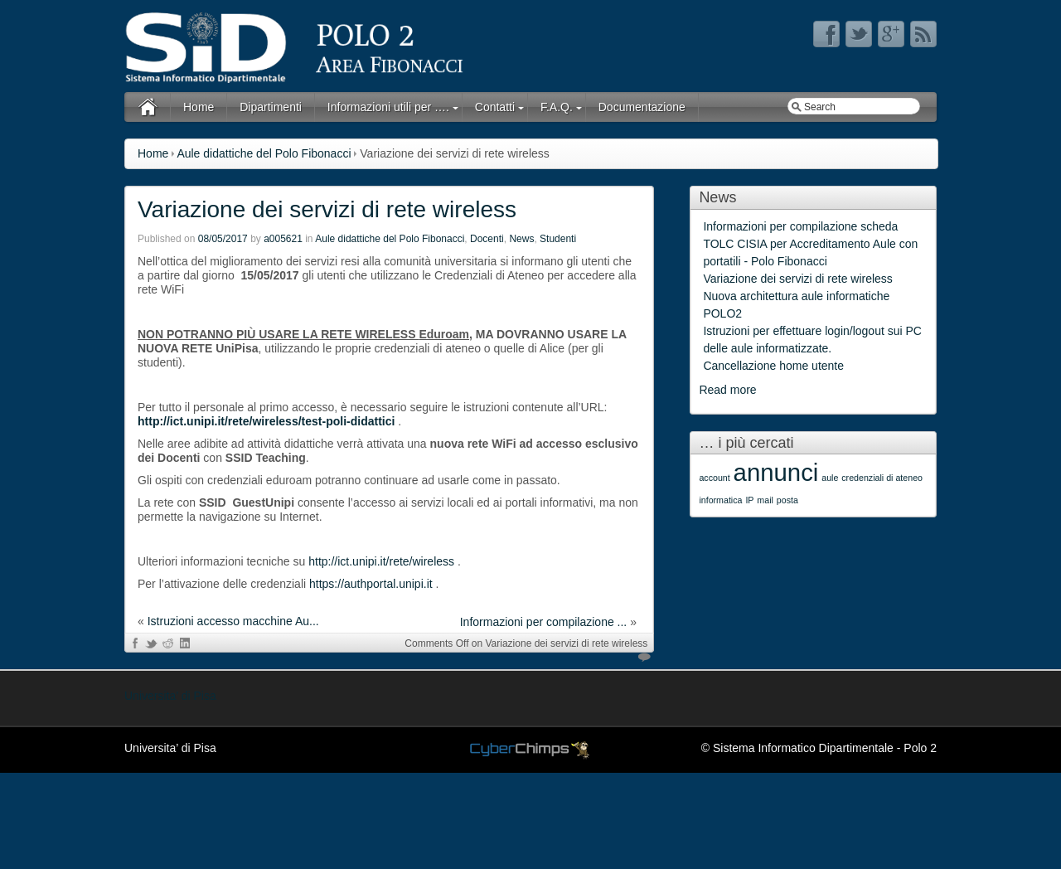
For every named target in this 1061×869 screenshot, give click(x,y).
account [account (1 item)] (714, 478)
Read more (727, 389)
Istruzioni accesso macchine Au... (233, 621)
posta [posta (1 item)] (787, 500)
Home (198, 107)
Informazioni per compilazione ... (543, 622)
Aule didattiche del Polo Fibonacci (264, 153)
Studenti (558, 239)
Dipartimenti (271, 107)
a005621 (283, 239)
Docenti (487, 239)
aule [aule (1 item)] (829, 478)
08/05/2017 (223, 239)
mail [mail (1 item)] (765, 500)
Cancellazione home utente (773, 365)
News (521, 239)
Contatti (495, 107)
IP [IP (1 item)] (749, 500)
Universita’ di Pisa (170, 695)
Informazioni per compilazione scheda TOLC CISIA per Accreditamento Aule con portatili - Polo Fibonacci (810, 244)
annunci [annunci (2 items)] (776, 472)
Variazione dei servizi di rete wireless (327, 209)
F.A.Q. (556, 107)
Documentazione (642, 107)
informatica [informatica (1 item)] (720, 500)
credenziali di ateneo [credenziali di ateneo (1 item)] (882, 478)
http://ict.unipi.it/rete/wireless (381, 561)
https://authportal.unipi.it (371, 583)
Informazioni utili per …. (388, 107)
